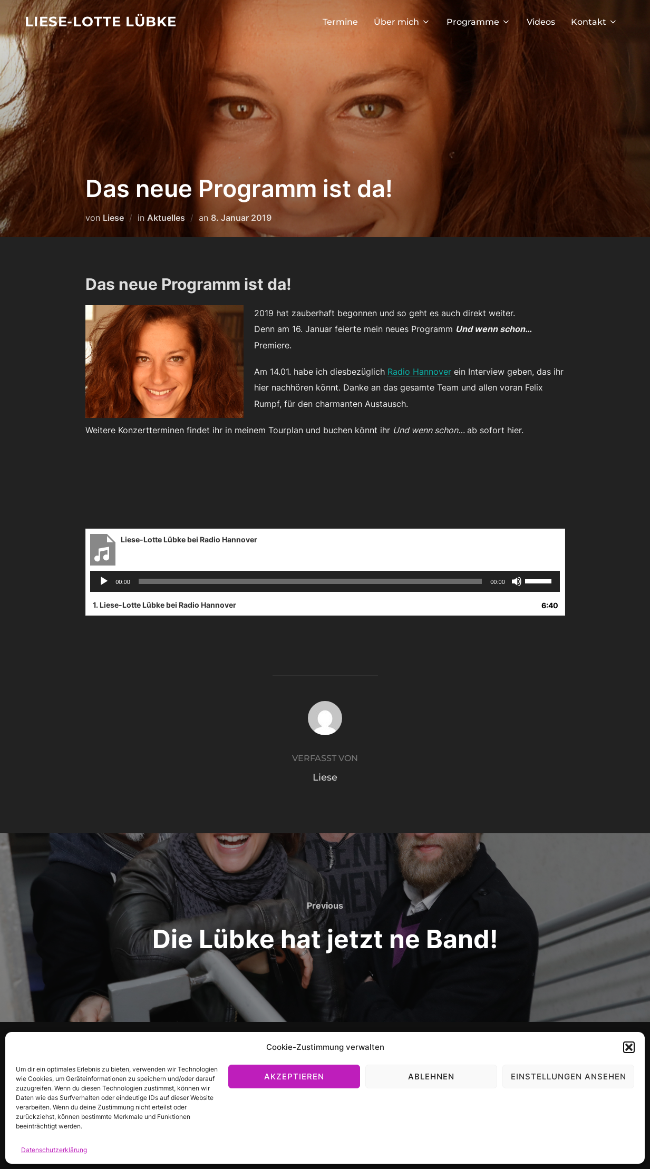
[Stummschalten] (516, 581)
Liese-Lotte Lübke (101, 21)
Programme (479, 22)
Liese (113, 217)
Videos (541, 22)
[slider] (310, 581)
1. (164, 604)
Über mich (402, 22)
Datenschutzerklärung (54, 1150)
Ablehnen (431, 1076)
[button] (629, 1047)
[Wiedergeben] (104, 581)
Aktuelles (166, 217)
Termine (340, 22)
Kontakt (594, 22)
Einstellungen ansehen (568, 1076)
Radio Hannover (419, 371)
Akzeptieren (294, 1076)
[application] (325, 581)
